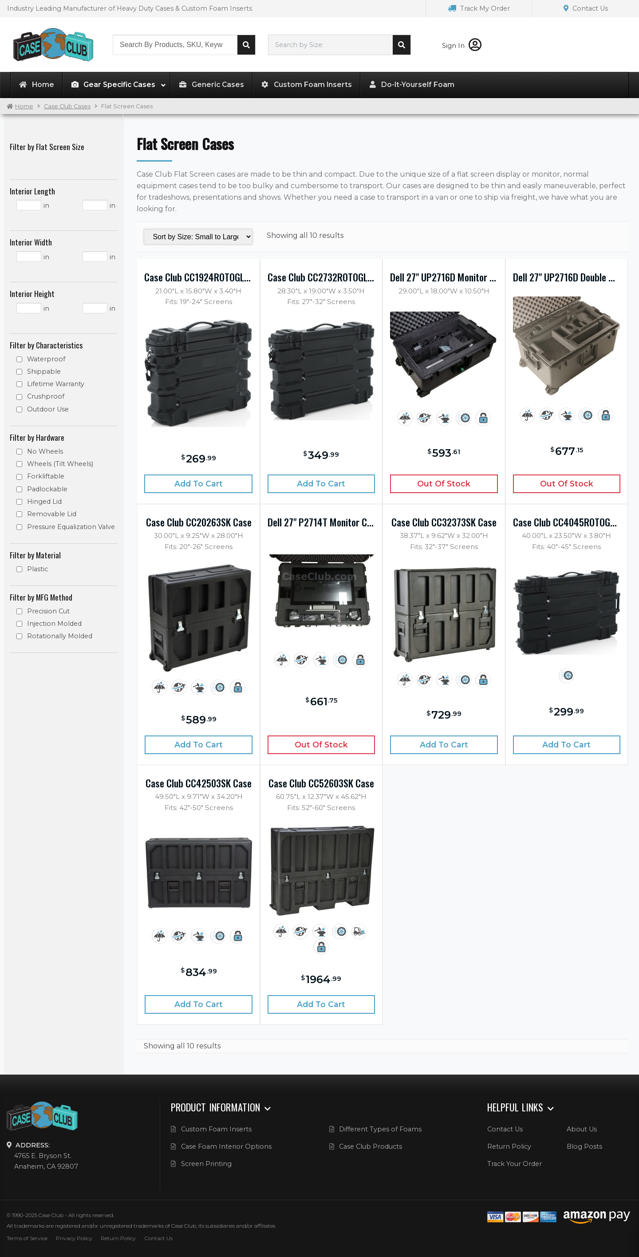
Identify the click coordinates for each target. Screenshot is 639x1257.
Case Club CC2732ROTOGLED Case (321, 277)
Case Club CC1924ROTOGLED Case (198, 277)
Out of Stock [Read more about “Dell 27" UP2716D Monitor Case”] (443, 483)
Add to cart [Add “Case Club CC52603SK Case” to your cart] (321, 1004)
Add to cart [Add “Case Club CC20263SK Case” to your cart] (198, 744)
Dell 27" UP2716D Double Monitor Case (566, 277)
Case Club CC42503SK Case (199, 783)
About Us (582, 1129)
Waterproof (46, 359)
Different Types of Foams (380, 1129)
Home (24, 106)
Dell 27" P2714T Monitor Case (321, 522)
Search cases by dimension (401, 45)
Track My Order (479, 8)
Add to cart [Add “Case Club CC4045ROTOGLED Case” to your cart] (566, 744)
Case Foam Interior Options (226, 1146)
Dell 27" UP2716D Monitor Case (443, 277)
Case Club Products (370, 1146)
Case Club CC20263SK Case (199, 522)
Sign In (461, 46)
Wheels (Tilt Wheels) (60, 464)
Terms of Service (27, 1238)
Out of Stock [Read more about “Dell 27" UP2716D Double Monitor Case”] (566, 483)
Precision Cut (48, 611)
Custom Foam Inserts (216, 1129)
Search (246, 45)
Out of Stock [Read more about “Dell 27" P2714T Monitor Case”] (321, 744)
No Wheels (45, 451)
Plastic (37, 569)
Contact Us (586, 8)
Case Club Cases (67, 106)
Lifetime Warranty (55, 384)
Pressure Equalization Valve (71, 527)
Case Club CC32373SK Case (444, 522)
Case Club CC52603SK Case (321, 783)
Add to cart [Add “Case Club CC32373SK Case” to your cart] (444, 744)
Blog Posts (584, 1146)
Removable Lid (51, 514)
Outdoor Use (48, 409)
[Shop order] (198, 237)
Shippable (44, 372)
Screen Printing (206, 1164)
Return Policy (509, 1146)
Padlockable (47, 489)
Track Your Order (514, 1164)
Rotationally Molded (59, 636)
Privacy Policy (74, 1238)
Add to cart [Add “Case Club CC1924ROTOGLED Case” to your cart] (198, 483)
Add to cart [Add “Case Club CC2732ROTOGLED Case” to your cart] (321, 483)
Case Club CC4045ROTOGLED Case (566, 522)
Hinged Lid (44, 502)
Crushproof (45, 396)
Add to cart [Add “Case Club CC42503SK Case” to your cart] (198, 1004)
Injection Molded (54, 624)
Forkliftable (45, 476)
